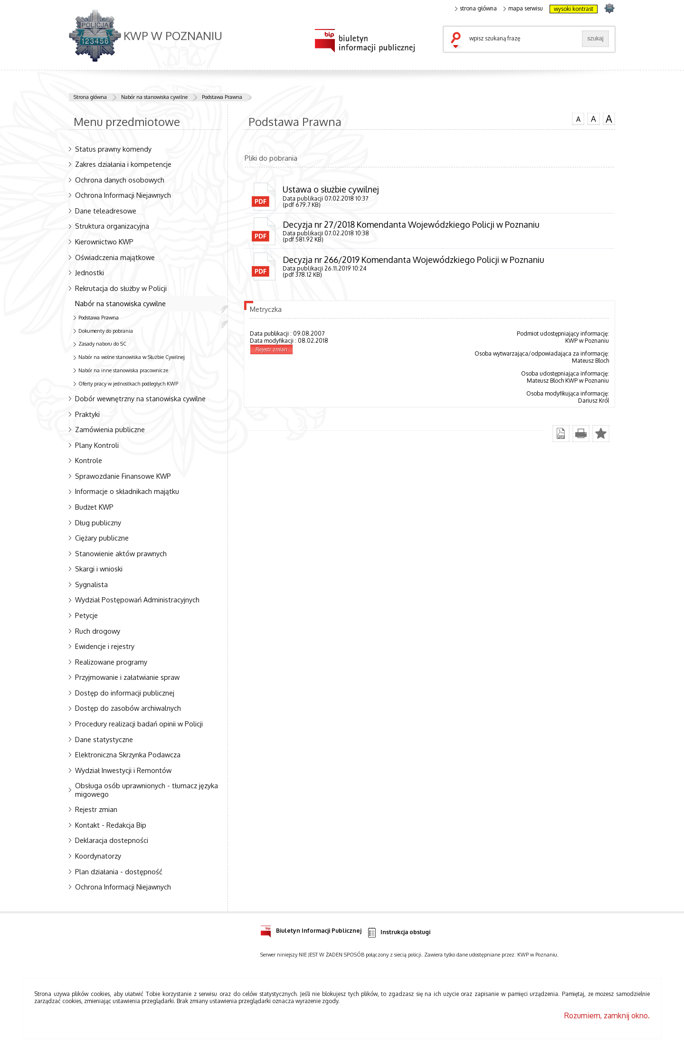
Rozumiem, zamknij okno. (607, 1015)
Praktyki (87, 414)
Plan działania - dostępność (118, 871)
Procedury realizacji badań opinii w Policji (139, 723)
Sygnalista (91, 584)
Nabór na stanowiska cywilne (154, 97)
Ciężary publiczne (102, 537)
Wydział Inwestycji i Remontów (123, 770)
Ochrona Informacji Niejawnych (123, 195)
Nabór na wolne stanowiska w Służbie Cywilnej (131, 357)
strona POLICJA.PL (609, 8)
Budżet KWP (94, 507)
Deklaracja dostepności (111, 840)
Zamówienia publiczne (110, 429)
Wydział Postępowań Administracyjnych (137, 599)
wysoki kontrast (573, 8)
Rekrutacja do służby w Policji (121, 288)
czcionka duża (609, 119)
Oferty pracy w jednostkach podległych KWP (128, 383)
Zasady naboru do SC (102, 343)
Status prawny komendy (113, 149)
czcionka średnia (593, 118)
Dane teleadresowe (105, 210)
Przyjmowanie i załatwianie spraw (127, 677)
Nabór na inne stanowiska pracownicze (123, 370)
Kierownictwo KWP (104, 241)
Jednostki (89, 272)
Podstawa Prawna (222, 97)
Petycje (86, 615)
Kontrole (88, 460)
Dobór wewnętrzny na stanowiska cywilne (140, 398)
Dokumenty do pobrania (105, 331)
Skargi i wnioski (99, 568)
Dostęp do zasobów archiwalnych (128, 708)
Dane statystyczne (104, 739)
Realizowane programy (111, 661)
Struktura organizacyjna (112, 226)
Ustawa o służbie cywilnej (331, 189)
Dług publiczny (98, 522)
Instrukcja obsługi (398, 933)
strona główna (476, 8)
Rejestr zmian (96, 809)
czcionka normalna (578, 118)
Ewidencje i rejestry (104, 646)
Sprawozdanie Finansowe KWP (123, 476)
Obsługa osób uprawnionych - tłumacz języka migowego (146, 789)
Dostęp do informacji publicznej (124, 692)
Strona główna (90, 97)
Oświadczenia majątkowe (115, 257)
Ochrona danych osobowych (119, 179)
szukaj (458, 40)
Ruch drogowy (97, 631)
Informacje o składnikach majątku (127, 491)
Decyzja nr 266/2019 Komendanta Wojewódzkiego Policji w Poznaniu (413, 259)
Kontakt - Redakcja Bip (110, 825)
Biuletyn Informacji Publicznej (310, 929)
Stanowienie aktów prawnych (121, 553)
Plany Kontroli (97, 445)
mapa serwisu (523, 8)
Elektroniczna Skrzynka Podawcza (127, 754)
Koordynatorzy (98, 855)
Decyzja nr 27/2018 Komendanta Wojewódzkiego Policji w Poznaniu (411, 224)
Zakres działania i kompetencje (123, 164)
